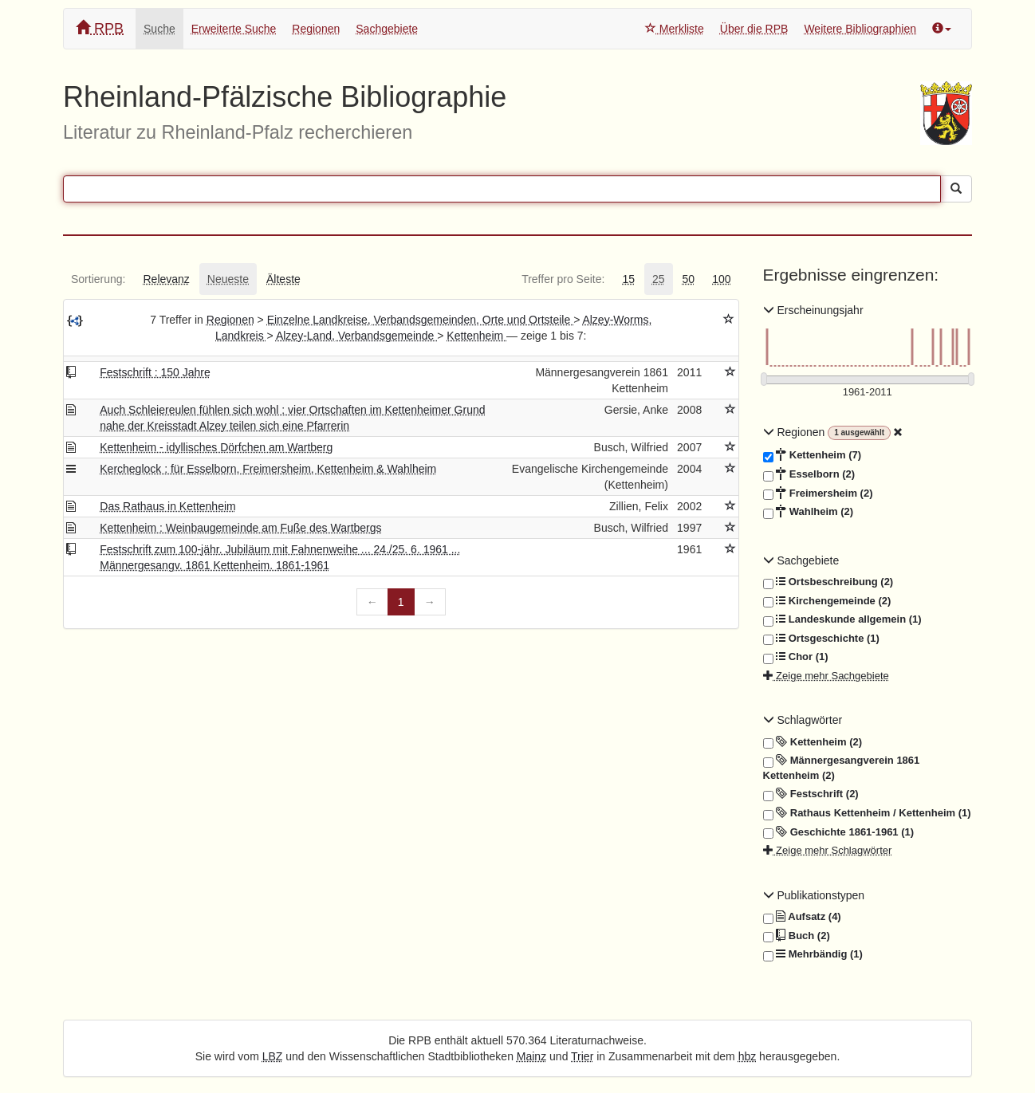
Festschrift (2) (811, 794)
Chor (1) (795, 657)
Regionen (316, 28)
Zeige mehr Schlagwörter (827, 850)
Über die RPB (754, 28)
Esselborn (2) (809, 474)
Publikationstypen (814, 895)
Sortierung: (98, 279)
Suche (159, 28)
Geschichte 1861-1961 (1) (839, 832)
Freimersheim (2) (818, 493)
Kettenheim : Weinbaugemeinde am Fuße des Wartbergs (240, 527)
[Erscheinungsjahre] (868, 392)
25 (658, 279)
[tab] (98, 279)
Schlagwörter (803, 720)
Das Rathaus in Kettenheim (167, 506)
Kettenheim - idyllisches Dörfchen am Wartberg (216, 447)
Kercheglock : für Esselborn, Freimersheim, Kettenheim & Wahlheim (268, 468)
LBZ (272, 1056)
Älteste (283, 279)
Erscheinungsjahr (813, 310)
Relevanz (166, 279)
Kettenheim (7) (812, 455)
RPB (100, 28)
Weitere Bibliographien (860, 28)
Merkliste (674, 28)
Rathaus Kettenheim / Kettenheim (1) (867, 813)
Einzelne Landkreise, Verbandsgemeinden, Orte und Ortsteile (420, 319)
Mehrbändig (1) (813, 954)
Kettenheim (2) (813, 742)
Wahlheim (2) (808, 512)
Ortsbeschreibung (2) (828, 582)
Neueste (228, 279)
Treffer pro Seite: (562, 279)
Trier (582, 1056)
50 (689, 279)
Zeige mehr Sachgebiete (826, 676)
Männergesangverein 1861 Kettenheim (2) (841, 767)
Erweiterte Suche (234, 28)
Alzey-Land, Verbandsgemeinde (356, 335)
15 (628, 279)
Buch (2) (796, 936)
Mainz (531, 1056)
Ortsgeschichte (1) (821, 638)
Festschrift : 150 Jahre (155, 372)
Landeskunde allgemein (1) (842, 619)
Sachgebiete (387, 28)
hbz (747, 1056)
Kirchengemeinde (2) (827, 601)
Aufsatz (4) (802, 917)
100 (721, 279)
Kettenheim (476, 335)
